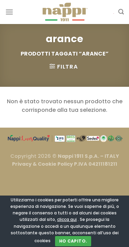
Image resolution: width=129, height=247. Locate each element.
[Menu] (9, 11)
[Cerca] (121, 12)
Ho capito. (73, 241)
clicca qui (67, 219)
